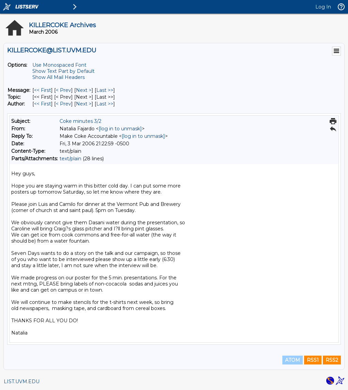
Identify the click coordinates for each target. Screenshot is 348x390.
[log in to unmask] (120, 129)
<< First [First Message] (42, 90)
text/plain (70, 159)
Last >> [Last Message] (104, 90)
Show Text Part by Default (63, 71)
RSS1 (313, 360)
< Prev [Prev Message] (63, 90)
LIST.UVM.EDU (21, 381)
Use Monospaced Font (59, 65)
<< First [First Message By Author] (42, 104)
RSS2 (332, 360)
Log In (323, 7)
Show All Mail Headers (58, 77)
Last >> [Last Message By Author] (104, 104)
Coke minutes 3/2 (80, 121)
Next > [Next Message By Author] (84, 104)
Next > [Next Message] (84, 90)
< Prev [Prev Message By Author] (63, 104)
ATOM (292, 360)
